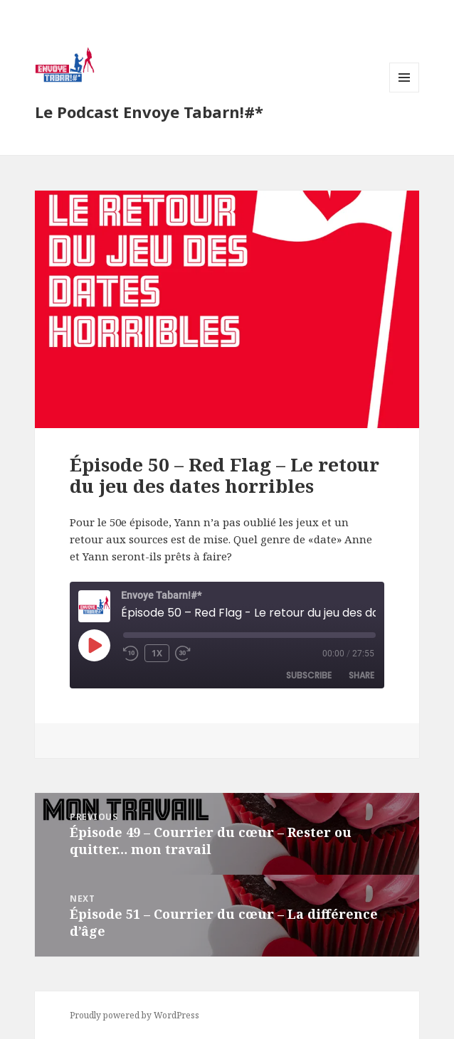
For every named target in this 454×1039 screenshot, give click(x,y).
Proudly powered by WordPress (134, 1015)
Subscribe (309, 675)
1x (157, 653)
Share (361, 675)
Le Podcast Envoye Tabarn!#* (149, 111)
